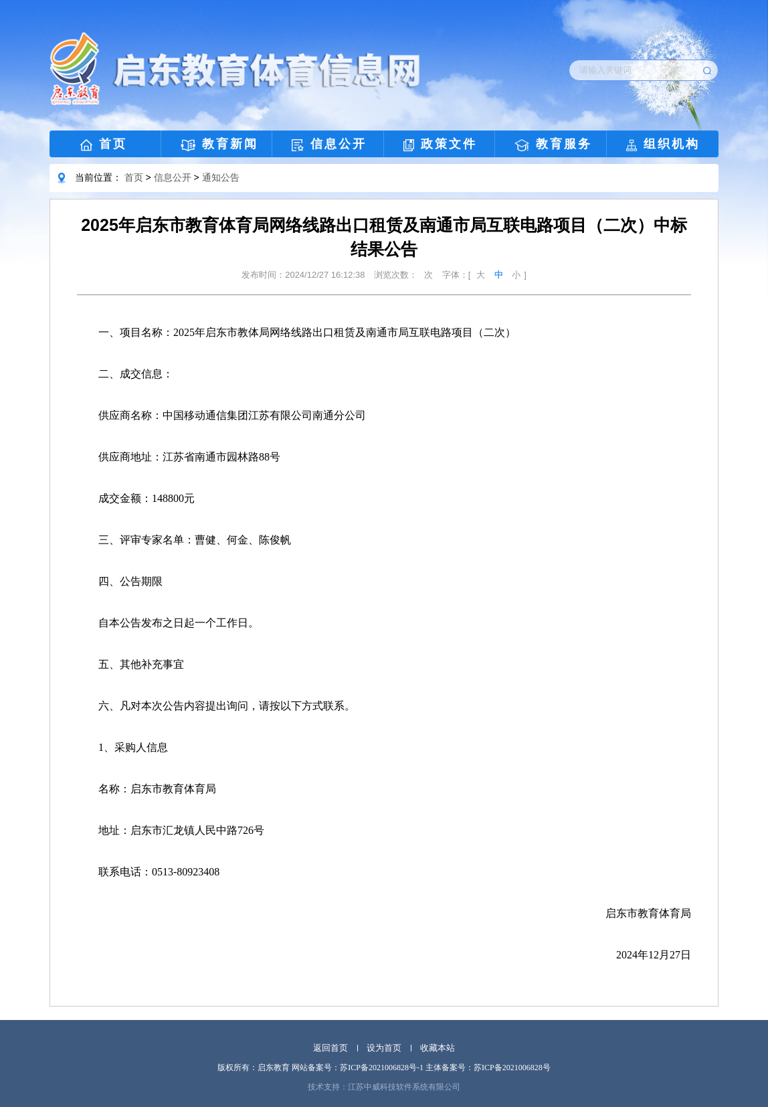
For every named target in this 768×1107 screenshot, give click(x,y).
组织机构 (663, 144)
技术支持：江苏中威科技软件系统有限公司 (384, 1087)
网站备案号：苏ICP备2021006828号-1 (357, 1067)
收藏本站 (437, 1048)
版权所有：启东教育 (253, 1067)
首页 (103, 144)
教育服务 (553, 144)
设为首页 (384, 1048)
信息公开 (329, 144)
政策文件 (440, 144)
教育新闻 (220, 144)
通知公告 (220, 177)
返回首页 (330, 1048)
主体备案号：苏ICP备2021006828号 (488, 1067)
